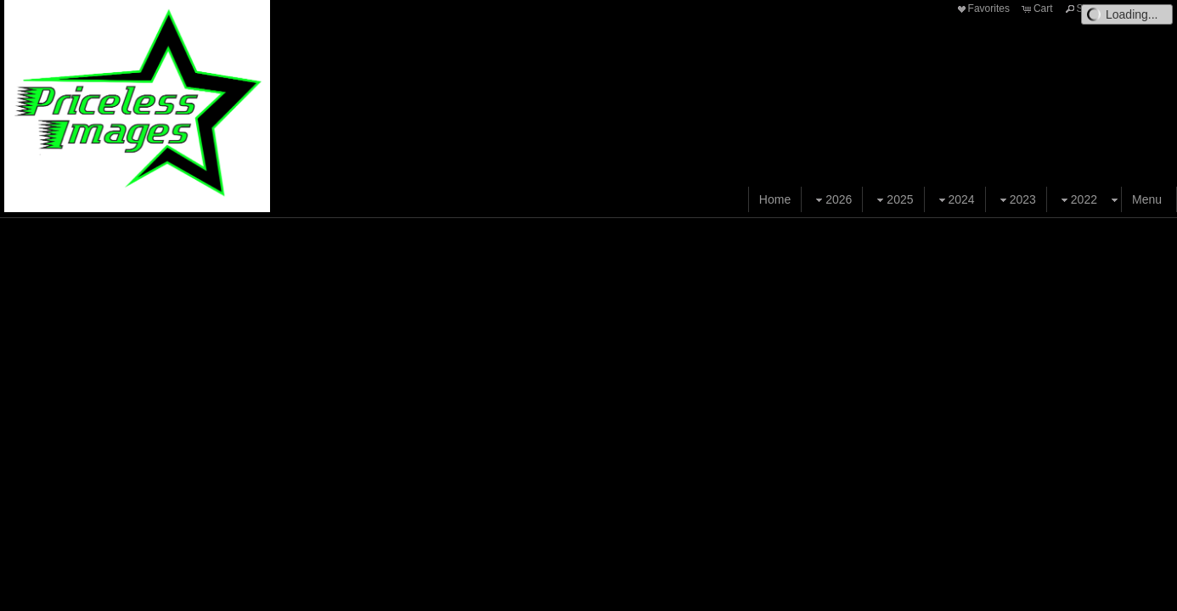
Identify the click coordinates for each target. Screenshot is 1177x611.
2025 (893, 200)
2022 (1077, 200)
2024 (955, 200)
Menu (1147, 199)
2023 (1016, 200)
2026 (832, 200)
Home (775, 199)
